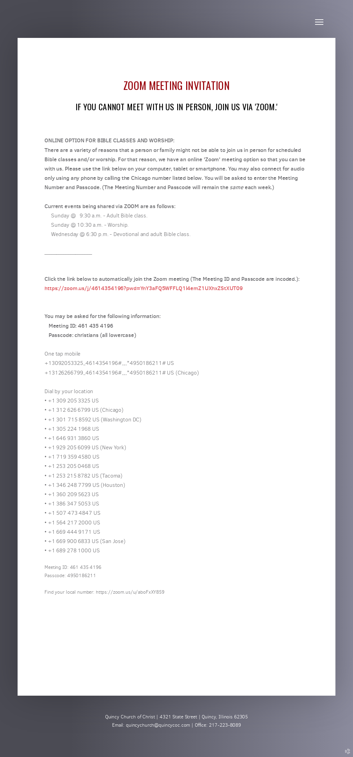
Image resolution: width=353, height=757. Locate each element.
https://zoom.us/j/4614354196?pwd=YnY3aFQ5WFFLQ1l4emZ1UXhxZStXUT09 (143, 288)
